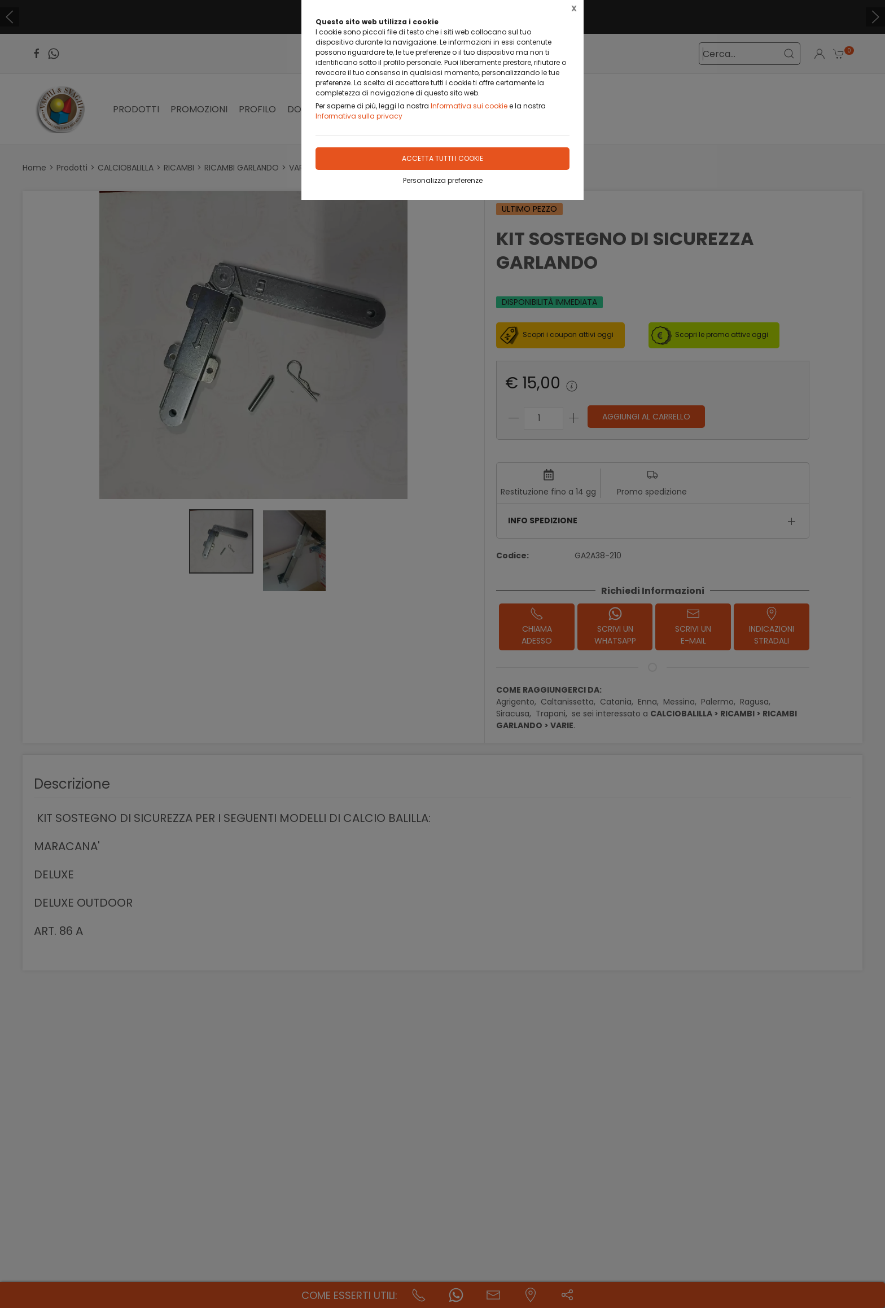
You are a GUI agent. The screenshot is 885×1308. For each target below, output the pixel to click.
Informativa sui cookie (469, 106)
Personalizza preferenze (443, 180)
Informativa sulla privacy (359, 116)
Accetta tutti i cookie (442, 158)
